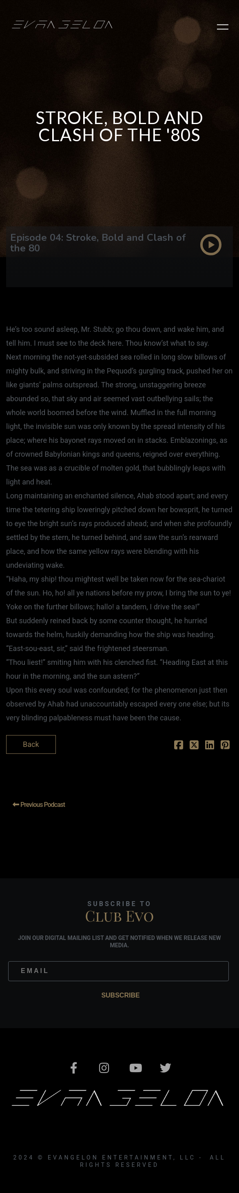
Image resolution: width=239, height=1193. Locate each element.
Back (31, 744)
